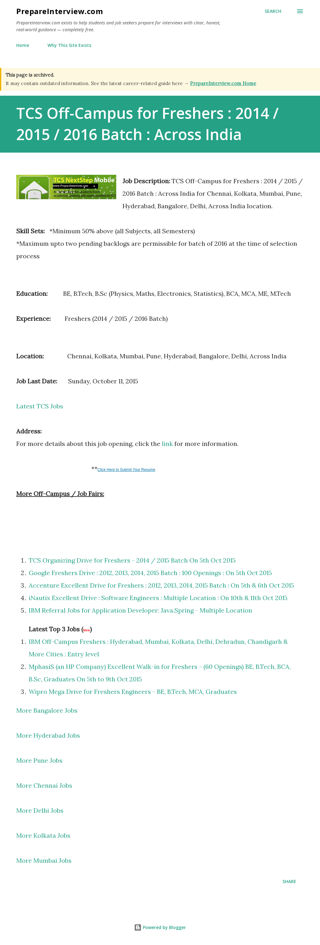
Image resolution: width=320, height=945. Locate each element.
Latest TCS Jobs (39, 406)
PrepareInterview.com (59, 11)
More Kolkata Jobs (43, 835)
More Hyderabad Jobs (48, 735)
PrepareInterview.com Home (223, 83)
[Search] (273, 11)
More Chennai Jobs (44, 785)
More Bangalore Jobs (47, 710)
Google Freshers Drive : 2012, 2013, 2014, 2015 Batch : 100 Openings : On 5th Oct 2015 (150, 573)
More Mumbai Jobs (44, 860)
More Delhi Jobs (39, 810)
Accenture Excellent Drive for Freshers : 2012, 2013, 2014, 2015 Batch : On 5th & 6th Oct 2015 (161, 585)
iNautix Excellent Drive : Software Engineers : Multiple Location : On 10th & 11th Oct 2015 (158, 598)
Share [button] (289, 881)
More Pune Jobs (39, 760)
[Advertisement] (89, 522)
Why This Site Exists (69, 45)
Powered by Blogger (160, 927)
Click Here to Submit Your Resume (126, 469)
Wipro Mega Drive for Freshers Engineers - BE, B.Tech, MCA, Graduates (133, 691)
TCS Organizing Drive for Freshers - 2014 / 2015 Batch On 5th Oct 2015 (132, 560)
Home (22, 45)
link (167, 443)
